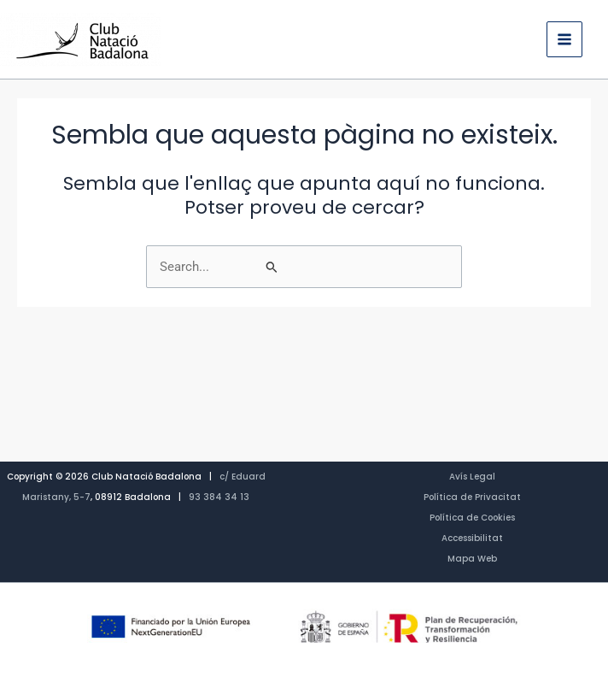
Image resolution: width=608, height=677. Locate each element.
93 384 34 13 (219, 497)
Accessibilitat (472, 538)
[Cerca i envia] (357, 266)
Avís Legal (472, 476)
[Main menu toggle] (564, 39)
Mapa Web (472, 558)
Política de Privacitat (472, 497)
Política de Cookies (472, 517)
